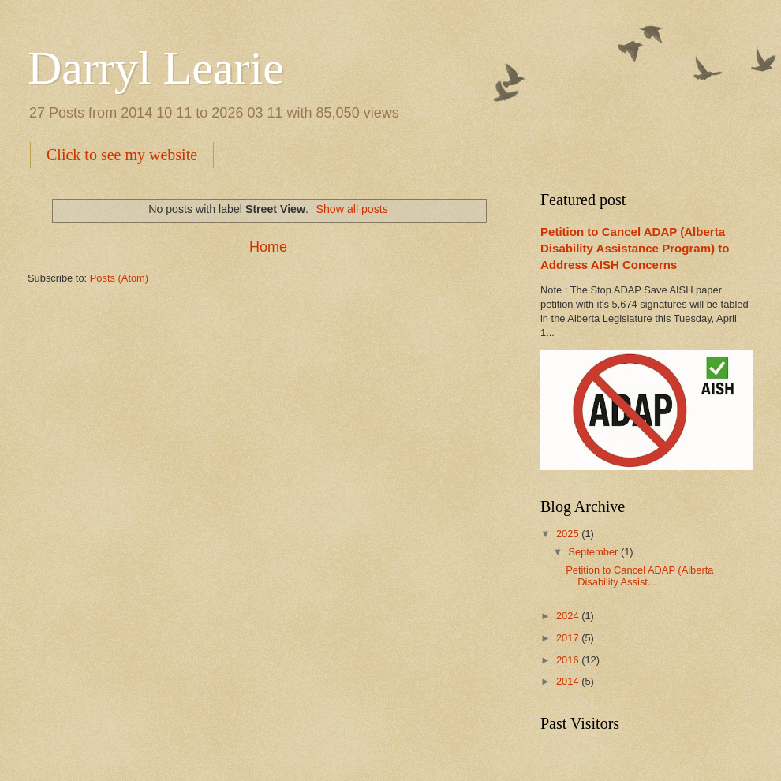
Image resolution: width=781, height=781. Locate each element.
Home (268, 247)
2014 (568, 681)
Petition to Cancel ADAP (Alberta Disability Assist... (639, 576)
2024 (568, 616)
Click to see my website (122, 154)
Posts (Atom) (119, 278)
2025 (568, 534)
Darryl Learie (156, 68)
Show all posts (352, 209)
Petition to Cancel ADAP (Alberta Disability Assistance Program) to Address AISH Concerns (634, 248)
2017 (568, 638)
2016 (568, 660)
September (594, 552)
